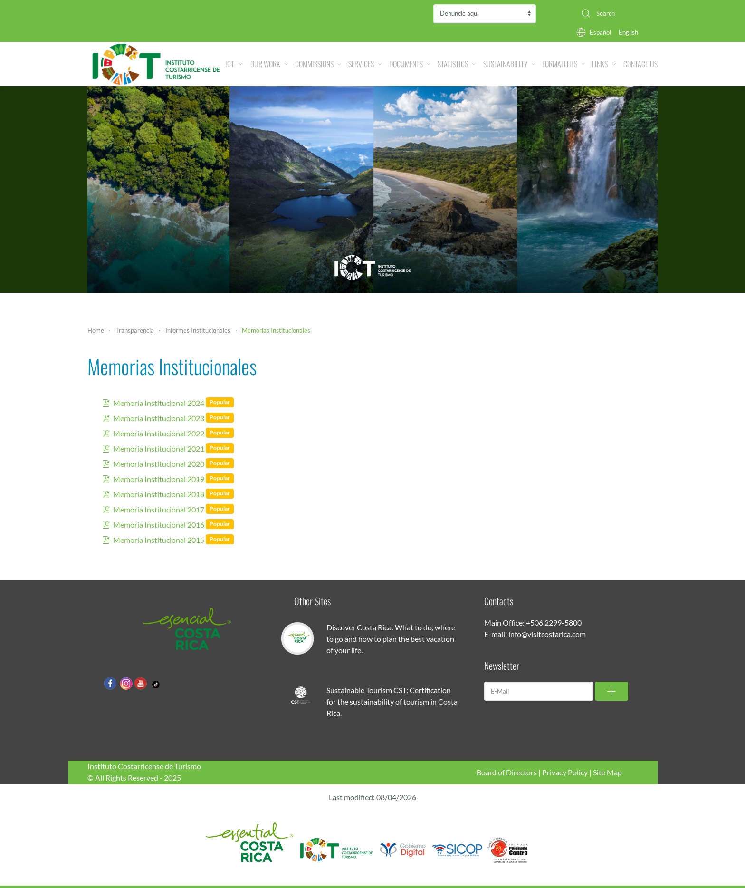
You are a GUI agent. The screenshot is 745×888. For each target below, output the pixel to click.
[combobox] (616, 13)
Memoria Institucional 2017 (158, 509)
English (628, 32)
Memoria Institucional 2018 (158, 494)
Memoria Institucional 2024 (158, 402)
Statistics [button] (457, 63)
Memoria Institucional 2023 (158, 418)
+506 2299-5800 (554, 622)
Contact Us (640, 63)
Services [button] (365, 63)
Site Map (607, 772)
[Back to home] (156, 64)
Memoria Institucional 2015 (158, 539)
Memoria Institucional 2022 (158, 433)
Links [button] (604, 63)
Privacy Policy (565, 772)
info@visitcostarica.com (547, 633)
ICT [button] (234, 63)
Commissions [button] (318, 63)
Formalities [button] (563, 63)
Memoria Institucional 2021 (158, 448)
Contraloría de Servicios (484, 13)
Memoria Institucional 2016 (158, 524)
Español (600, 32)
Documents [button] (409, 63)
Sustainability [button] (509, 63)
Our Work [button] (269, 63)
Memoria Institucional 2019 (158, 478)
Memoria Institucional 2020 (158, 463)
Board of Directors (507, 772)
